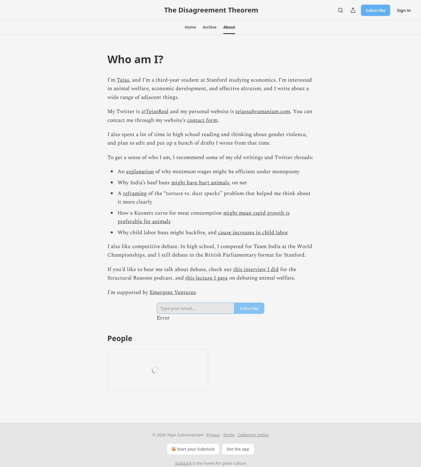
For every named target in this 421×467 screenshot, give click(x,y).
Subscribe (375, 10)
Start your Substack (192, 449)
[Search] (340, 10)
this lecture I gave (206, 278)
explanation (140, 172)
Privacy (213, 435)
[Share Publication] (353, 10)
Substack (183, 463)
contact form (202, 120)
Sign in (404, 10)
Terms (228, 435)
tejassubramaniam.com (262, 111)
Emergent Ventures (173, 292)
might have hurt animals (200, 183)
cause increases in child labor (253, 233)
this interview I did (256, 269)
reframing (135, 193)
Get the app (238, 449)
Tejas (123, 80)
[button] (190, 27)
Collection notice (253, 435)
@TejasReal (155, 111)
